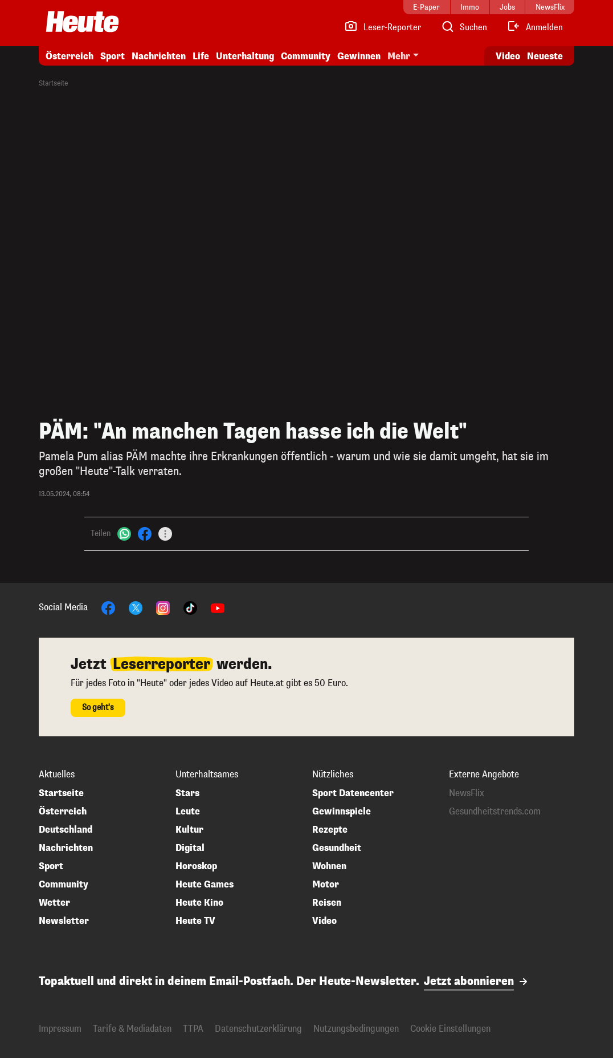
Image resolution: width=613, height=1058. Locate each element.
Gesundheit (336, 848)
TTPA (193, 1029)
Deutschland (65, 830)
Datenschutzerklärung (258, 1029)
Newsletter (64, 921)
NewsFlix (466, 793)
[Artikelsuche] (463, 27)
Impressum (60, 1029)
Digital (190, 848)
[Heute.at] (82, 22)
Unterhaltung (245, 56)
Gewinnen (359, 56)
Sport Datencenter (353, 793)
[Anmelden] (534, 27)
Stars (187, 793)
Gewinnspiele (341, 811)
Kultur (189, 830)
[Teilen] (165, 534)
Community (305, 56)
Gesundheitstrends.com (495, 811)
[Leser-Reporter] (382, 27)
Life (201, 56)
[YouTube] (217, 607)
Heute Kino (199, 903)
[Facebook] (145, 533)
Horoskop (196, 866)
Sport (112, 56)
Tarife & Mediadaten (132, 1029)
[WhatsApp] (124, 533)
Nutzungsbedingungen (356, 1029)
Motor (325, 884)
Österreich (69, 56)
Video (324, 921)
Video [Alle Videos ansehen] (508, 56)
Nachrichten (159, 56)
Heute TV (195, 921)
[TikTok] (190, 607)
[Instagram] (163, 607)
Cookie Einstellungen (450, 1029)
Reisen (326, 903)
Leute (187, 811)
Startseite (53, 83)
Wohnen (329, 866)
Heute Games (204, 884)
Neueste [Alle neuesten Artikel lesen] (545, 56)
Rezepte (330, 830)
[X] (135, 607)
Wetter (54, 903)
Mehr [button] (398, 56)
